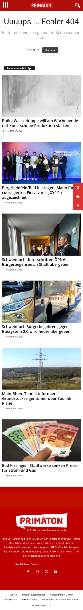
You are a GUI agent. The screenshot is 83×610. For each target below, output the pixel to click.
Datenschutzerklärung (33, 594)
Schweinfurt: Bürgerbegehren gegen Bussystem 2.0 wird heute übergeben (36, 329)
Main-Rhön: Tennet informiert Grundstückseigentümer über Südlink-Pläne (37, 398)
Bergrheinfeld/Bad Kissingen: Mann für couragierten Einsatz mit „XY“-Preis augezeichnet (38, 192)
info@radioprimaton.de (54, 564)
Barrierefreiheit (29, 599)
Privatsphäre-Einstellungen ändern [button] (60, 599)
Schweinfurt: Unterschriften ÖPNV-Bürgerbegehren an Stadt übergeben (36, 262)
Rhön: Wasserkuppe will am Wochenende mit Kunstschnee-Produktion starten (40, 123)
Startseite (50, 50)
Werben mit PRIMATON (62, 594)
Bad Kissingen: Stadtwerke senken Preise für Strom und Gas (39, 468)
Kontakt (13, 594)
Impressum (11, 599)
